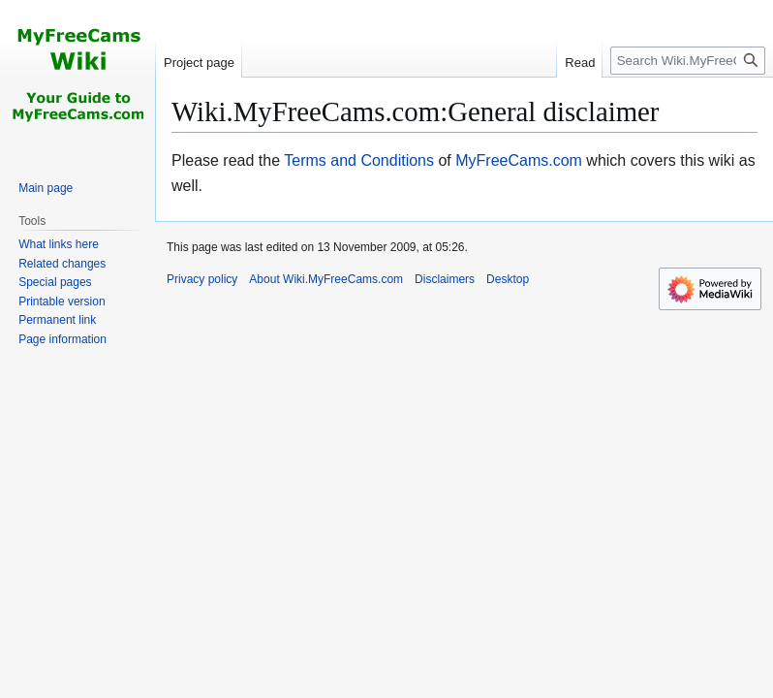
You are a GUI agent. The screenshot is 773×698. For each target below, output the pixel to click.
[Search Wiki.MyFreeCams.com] (687, 61)
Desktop (507, 279)
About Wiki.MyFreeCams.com (326, 279)
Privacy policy (202, 279)
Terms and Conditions (359, 160)
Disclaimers (445, 279)
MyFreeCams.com (518, 160)
